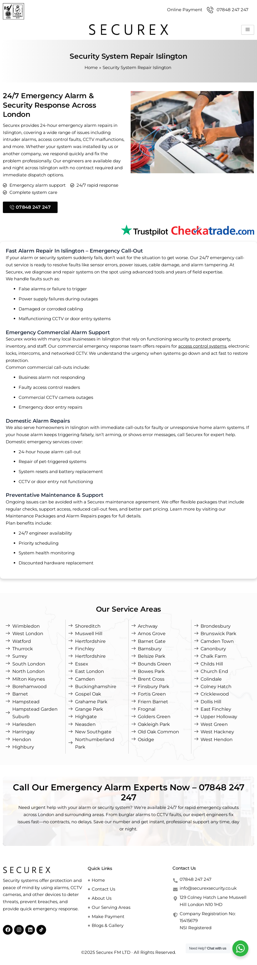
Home (91, 67)
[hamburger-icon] (247, 30)
